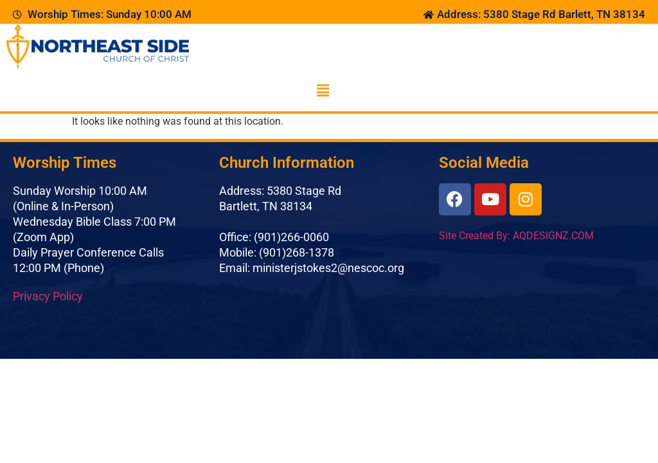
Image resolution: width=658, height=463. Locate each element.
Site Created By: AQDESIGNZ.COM (516, 236)
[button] (322, 90)
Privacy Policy (48, 296)
